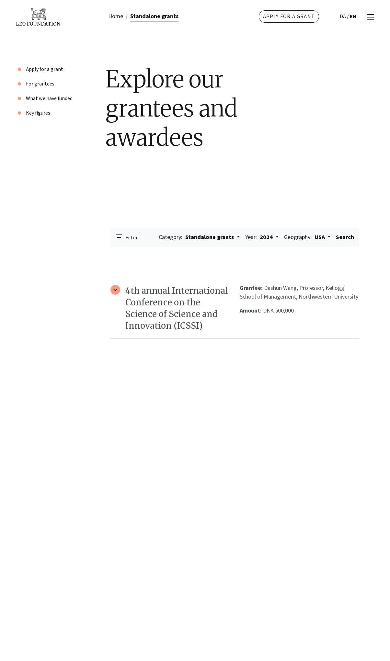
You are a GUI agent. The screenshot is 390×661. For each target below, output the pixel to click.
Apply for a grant (289, 16)
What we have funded (49, 98)
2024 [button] (259, 237)
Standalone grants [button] (197, 237)
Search (345, 237)
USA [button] (305, 237)
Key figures (38, 113)
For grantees (40, 83)
